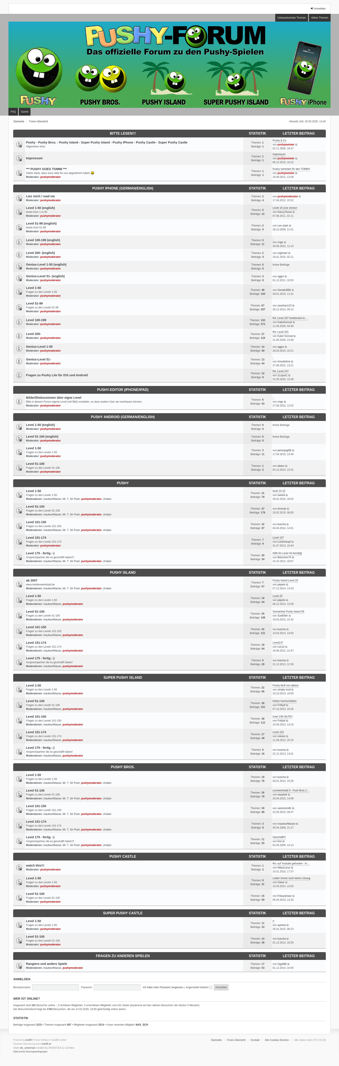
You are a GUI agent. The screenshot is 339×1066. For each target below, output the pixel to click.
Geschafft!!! (279, 837)
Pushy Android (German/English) (123, 417)
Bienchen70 (284, 557)
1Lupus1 (282, 375)
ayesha (281, 925)
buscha (281, 524)
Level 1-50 (33, 288)
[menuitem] (19, 1052)
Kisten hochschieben (285, 701)
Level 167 (278, 537)
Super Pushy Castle (123, 913)
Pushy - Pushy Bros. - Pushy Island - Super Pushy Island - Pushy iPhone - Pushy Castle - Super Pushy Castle (106, 142)
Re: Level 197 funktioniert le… (290, 318)
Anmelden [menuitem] (318, 8)
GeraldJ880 (284, 290)
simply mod (284, 689)
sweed (281, 495)
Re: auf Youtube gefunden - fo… (291, 863)
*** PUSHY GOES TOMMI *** (46, 169)
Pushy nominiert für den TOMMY (291, 168)
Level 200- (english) (40, 253)
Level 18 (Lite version (285, 207)
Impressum (34, 158)
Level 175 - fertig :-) (40, 553)
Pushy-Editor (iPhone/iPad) (123, 390)
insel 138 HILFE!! (283, 716)
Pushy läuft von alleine (286, 685)
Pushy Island (123, 572)
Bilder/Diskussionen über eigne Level (53, 397)
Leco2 (281, 646)
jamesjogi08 (284, 450)
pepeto (281, 584)
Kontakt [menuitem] (255, 1040)
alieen (280, 465)
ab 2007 (31, 580)
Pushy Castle (122, 856)
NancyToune (284, 212)
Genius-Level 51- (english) (45, 276)
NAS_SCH (142, 1024)
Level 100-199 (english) (43, 240)
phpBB (28, 1040)
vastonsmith (284, 808)
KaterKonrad (284, 322)
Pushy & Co (279, 140)
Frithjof (281, 705)
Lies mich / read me (40, 196)
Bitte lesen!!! (123, 133)
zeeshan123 (284, 305)
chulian (107, 498)
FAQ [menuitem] (13, 111)
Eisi (279, 841)
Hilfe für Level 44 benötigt (287, 553)
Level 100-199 (36, 320)
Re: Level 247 (281, 371)
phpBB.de (46, 1044)
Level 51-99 (34, 303)
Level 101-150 (36, 522)
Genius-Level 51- (38, 359)
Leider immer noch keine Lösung (291, 878)
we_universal (27, 1047)
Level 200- (33, 334)
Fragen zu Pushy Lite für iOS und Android (57, 375)
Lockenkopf (284, 541)
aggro (280, 276)
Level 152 (278, 732)
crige (280, 242)
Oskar (280, 882)
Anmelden (21, 979)
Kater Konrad (285, 336)
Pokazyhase (284, 895)
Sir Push (75, 498)
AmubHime (283, 361)
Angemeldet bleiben (198, 987)
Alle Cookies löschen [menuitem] (277, 1040)
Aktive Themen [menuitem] (319, 17)
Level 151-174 (36, 537)
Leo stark (282, 225)
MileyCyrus (283, 867)
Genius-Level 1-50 (39, 346)
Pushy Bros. (123, 767)
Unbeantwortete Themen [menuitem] (291, 17)
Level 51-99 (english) (41, 223)
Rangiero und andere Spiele (46, 964)
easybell (282, 794)
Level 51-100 (35, 463)
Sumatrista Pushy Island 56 (288, 611)
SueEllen (282, 615)
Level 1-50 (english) (40, 208)
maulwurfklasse (52, 498)
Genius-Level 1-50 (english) (46, 264)
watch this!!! (35, 865)
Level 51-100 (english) (42, 436)
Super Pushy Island (123, 677)
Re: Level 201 (281, 331)
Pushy (123, 483)
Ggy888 (281, 964)
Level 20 (277, 596)
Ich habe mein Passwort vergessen (163, 987)
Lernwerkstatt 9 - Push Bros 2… (291, 790)
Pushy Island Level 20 (285, 580)
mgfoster (282, 253)
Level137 (278, 642)
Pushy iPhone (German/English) (122, 188)
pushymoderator (50, 176)
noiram (281, 736)
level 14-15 (279, 490)
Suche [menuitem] (24, 111)
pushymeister (285, 144)
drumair (281, 508)
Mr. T (66, 498)
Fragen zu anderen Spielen (123, 956)
